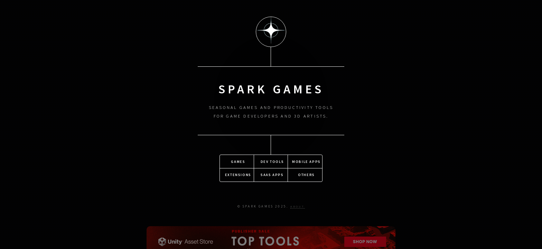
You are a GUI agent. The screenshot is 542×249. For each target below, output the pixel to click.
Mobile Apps (306, 161)
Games (238, 161)
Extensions (238, 174)
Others (306, 174)
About (297, 206)
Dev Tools (272, 161)
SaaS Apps (272, 174)
